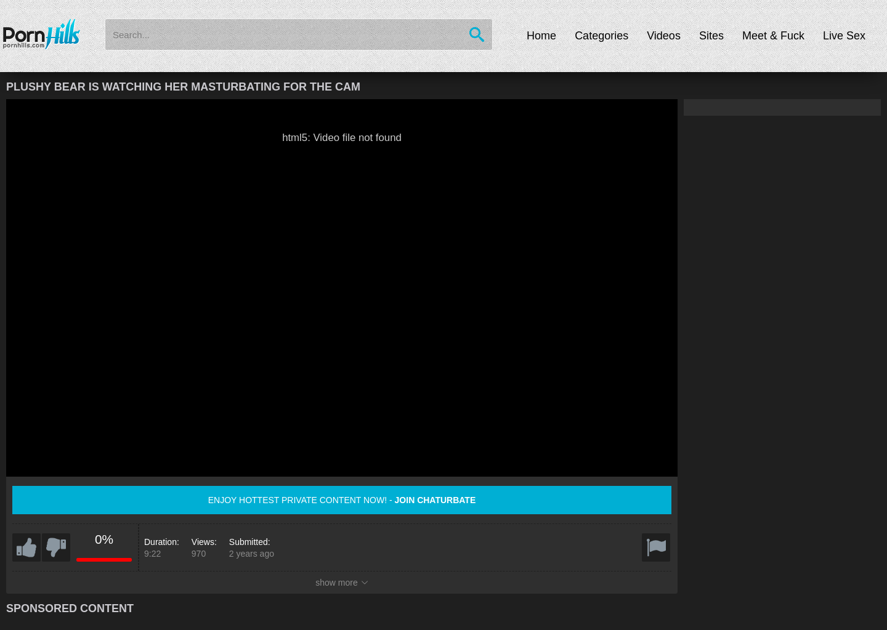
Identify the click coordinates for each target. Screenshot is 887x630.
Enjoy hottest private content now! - (342, 500)
